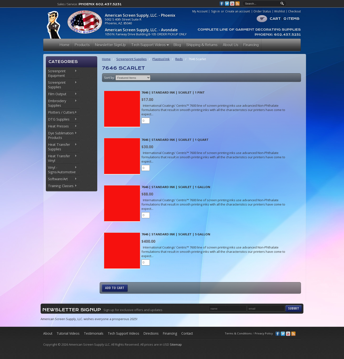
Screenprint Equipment (61, 73)
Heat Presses (61, 126)
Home (106, 59)
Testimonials (93, 333)
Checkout (294, 11)
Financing (170, 333)
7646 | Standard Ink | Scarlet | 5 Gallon (175, 234)
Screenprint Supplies (61, 84)
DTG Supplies (61, 119)
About (47, 333)
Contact (187, 333)
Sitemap (176, 344)
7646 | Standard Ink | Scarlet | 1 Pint (173, 92)
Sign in (215, 11)
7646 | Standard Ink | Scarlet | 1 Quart (175, 139)
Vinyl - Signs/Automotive (61, 169)
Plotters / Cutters (61, 112)
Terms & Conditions (238, 333)
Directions (151, 333)
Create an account (237, 11)
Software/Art (61, 179)
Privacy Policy (264, 333)
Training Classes (61, 186)
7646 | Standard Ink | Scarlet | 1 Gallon (175, 187)
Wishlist (279, 11)
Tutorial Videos (68, 333)
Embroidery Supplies (61, 103)
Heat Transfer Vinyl (61, 158)
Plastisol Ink (161, 59)
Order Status (262, 11)
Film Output (61, 94)
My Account (200, 11)
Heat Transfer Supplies (61, 146)
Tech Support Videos (123, 333)
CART (285, 19)
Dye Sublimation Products (61, 135)
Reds (179, 59)
